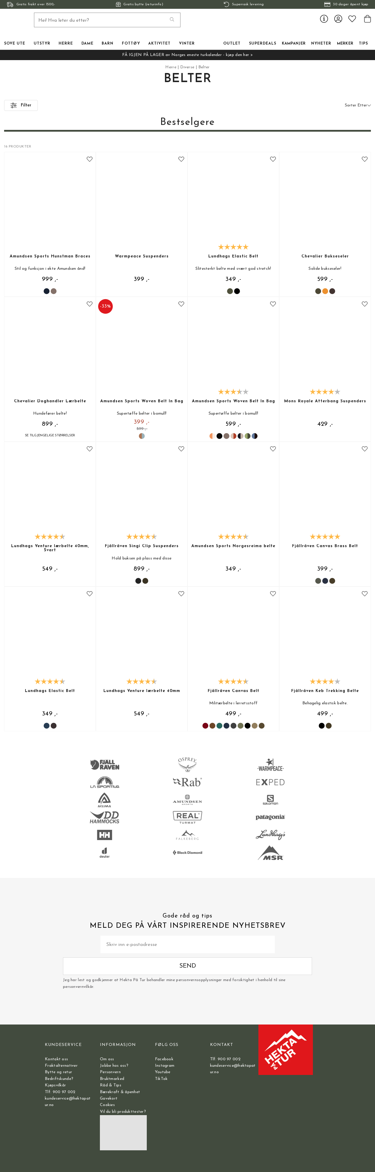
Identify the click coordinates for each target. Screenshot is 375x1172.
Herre (170, 67)
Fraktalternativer (61, 1066)
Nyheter (321, 43)
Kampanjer (294, 43)
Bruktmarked (112, 1079)
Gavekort (108, 1098)
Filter (21, 105)
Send (274, 957)
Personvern (110, 1072)
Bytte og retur (58, 1072)
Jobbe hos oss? (114, 1066)
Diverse (187, 67)
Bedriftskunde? (59, 1079)
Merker (345, 43)
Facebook (164, 1059)
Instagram (165, 1066)
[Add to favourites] (90, 159)
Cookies (107, 1105)
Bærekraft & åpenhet (120, 1092)
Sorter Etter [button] (358, 105)
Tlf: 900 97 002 (60, 1092)
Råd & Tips (110, 1085)
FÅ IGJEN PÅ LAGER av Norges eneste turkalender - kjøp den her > (187, 55)
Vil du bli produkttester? (123, 1112)
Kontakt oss (56, 1059)
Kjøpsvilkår (55, 1085)
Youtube (163, 1072)
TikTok (161, 1079)
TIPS (363, 43)
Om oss (107, 1059)
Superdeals (262, 43)
